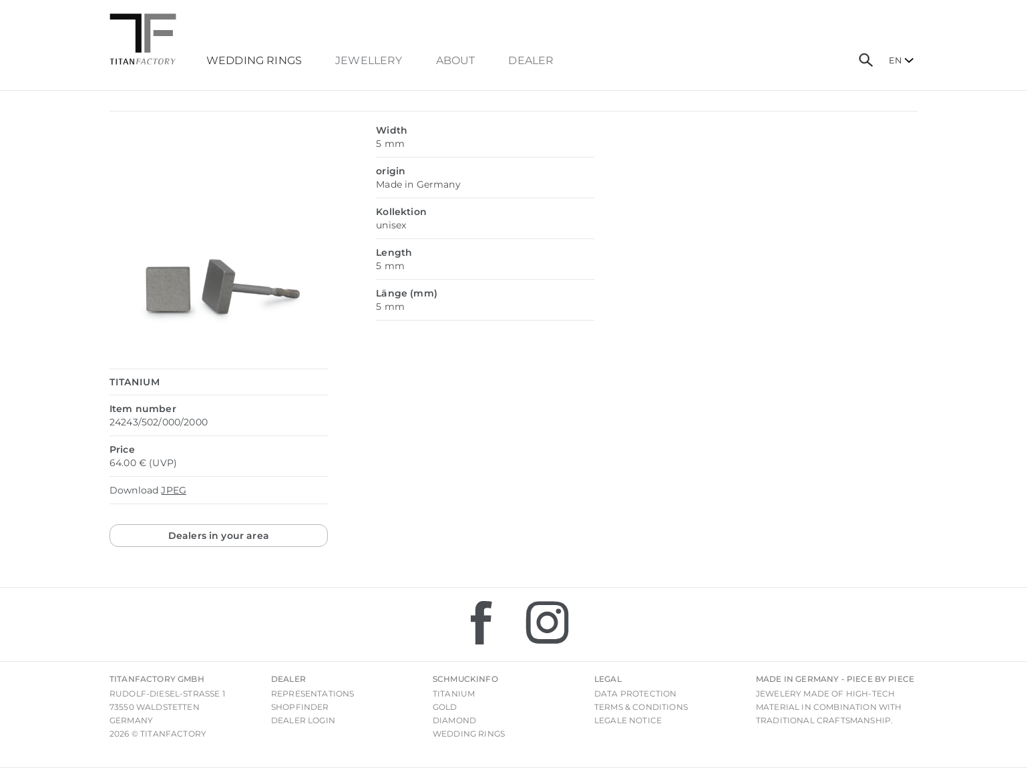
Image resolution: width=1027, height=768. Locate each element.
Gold (445, 707)
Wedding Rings (254, 61)
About (455, 61)
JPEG (173, 490)
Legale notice (628, 720)
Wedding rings (469, 734)
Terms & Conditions (641, 707)
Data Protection (635, 694)
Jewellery (368, 61)
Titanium (454, 694)
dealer (531, 61)
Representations (312, 694)
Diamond (454, 720)
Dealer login (303, 720)
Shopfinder (300, 707)
